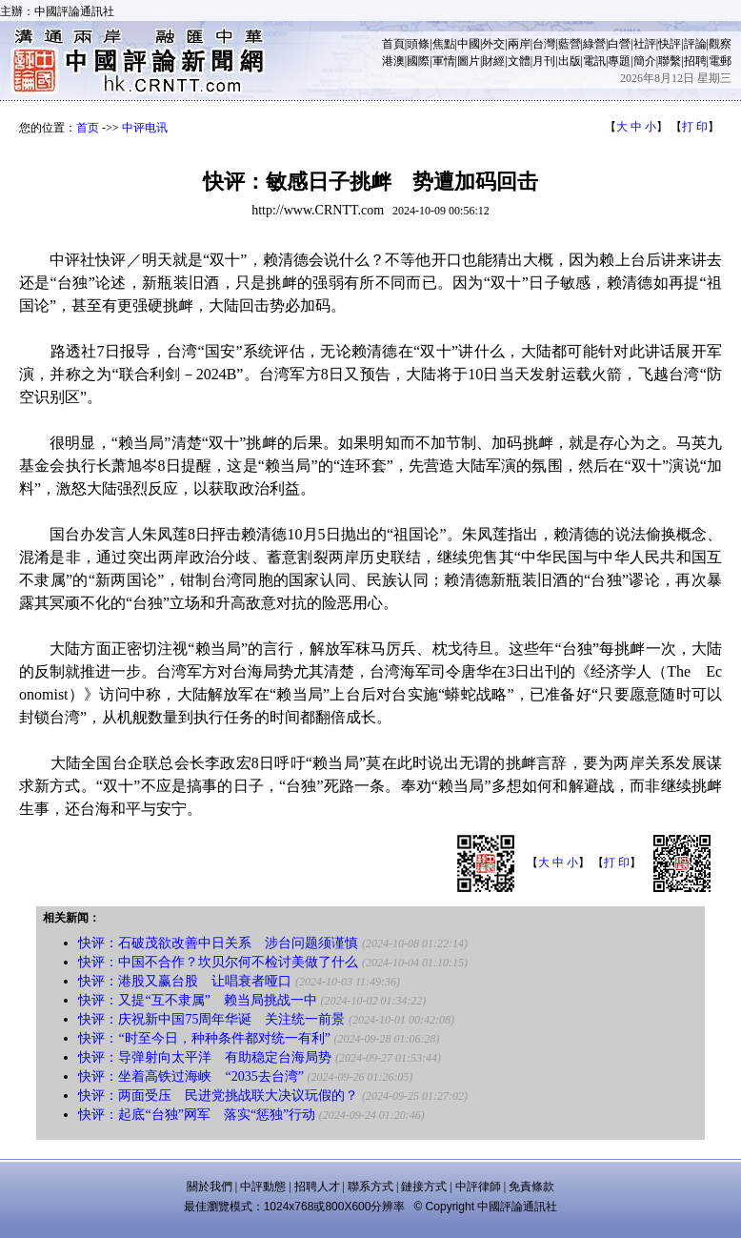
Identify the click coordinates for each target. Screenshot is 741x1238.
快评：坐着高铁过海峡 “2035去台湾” (190, 1076)
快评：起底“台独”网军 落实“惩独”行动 (196, 1114)
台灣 (543, 44)
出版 (569, 61)
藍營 (569, 44)
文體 (519, 61)
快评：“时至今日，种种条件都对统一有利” (204, 1038)
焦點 (443, 44)
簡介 (644, 61)
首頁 (393, 44)
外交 (493, 44)
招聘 (695, 61)
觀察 (720, 44)
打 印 (695, 126)
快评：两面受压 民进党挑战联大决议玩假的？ (218, 1095)
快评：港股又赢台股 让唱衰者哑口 (184, 981)
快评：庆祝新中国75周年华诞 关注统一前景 (211, 1019)
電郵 (720, 61)
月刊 (543, 61)
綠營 (594, 44)
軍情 (443, 61)
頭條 (418, 44)
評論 (695, 44)
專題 (619, 61)
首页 (87, 127)
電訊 (594, 61)
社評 (644, 44)
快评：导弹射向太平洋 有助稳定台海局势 (204, 1057)
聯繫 (669, 61)
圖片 (468, 61)
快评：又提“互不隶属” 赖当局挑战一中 (197, 1000)
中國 (468, 44)
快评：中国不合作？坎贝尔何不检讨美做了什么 (218, 962)
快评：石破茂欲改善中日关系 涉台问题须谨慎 (218, 943)
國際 (418, 61)
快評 (669, 44)
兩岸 (519, 44)
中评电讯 (145, 127)
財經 (493, 61)
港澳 (393, 61)
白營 (619, 44)
